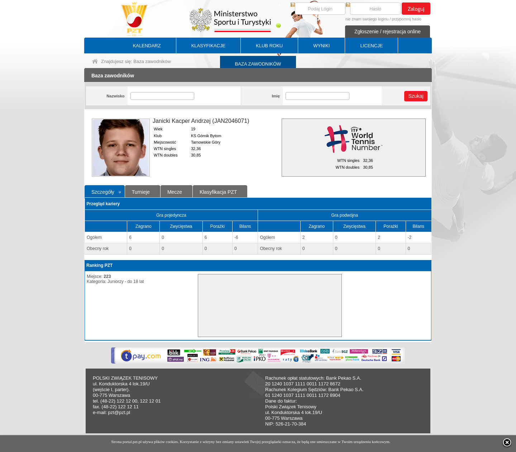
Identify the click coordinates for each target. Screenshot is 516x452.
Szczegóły (102, 192)
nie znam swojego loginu (366, 19)
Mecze (174, 192)
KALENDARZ (147, 45)
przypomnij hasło (406, 19)
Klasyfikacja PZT (218, 192)
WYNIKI (321, 45)
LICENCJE (371, 45)
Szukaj (415, 96)
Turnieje (141, 192)
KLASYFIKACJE (208, 45)
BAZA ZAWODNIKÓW (258, 64)
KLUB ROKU (269, 45)
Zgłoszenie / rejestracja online (387, 31)
